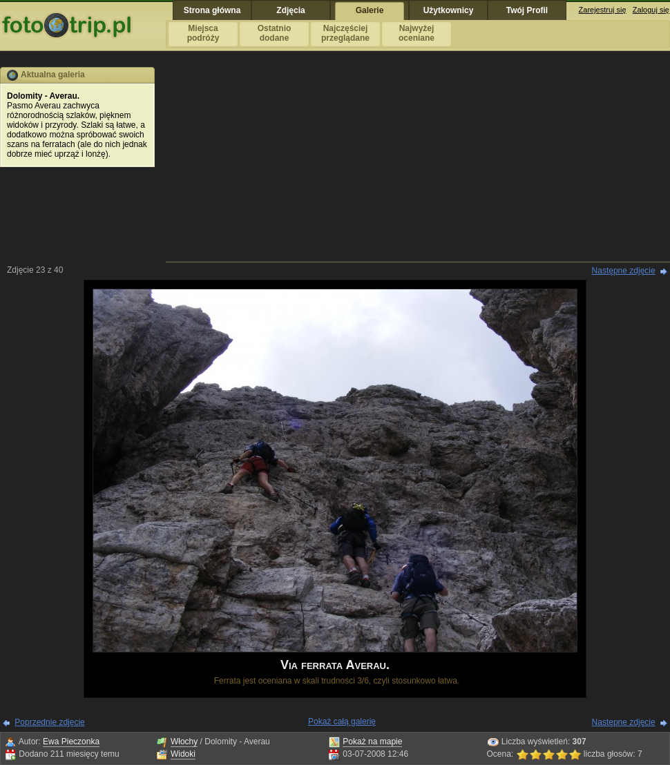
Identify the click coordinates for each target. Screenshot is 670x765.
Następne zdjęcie (623, 270)
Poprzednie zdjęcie (49, 722)
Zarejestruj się (602, 10)
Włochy (184, 741)
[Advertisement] (418, 163)
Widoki (183, 754)
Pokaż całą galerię (342, 721)
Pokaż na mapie (372, 741)
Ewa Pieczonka (71, 741)
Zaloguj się (651, 10)
